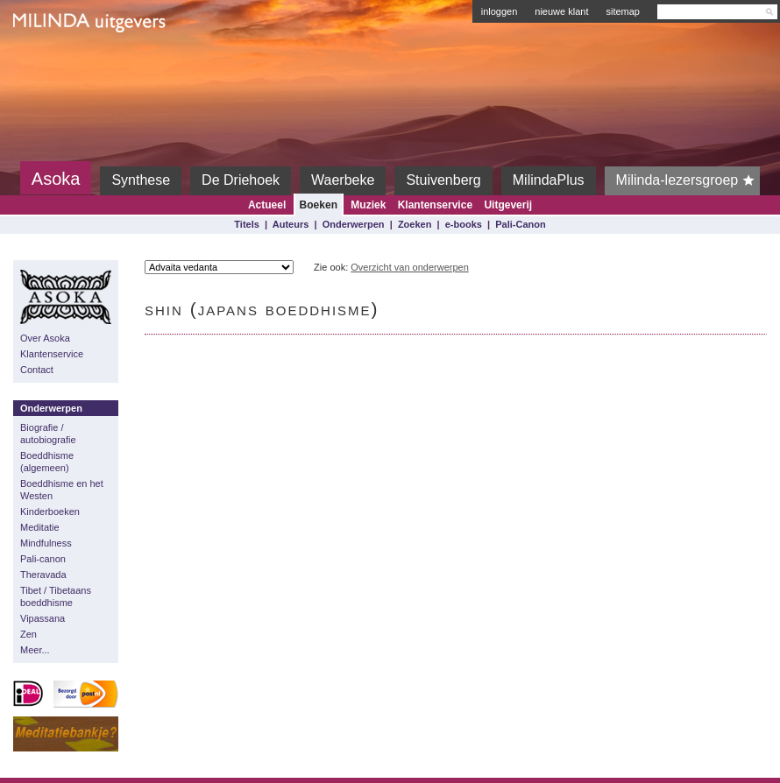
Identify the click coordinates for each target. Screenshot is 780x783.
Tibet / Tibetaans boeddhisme (55, 596)
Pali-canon (43, 559)
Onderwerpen (354, 224)
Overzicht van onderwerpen (410, 267)
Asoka (56, 178)
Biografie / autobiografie (48, 433)
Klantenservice (435, 205)
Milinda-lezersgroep (688, 180)
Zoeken (415, 224)
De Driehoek (241, 180)
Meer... (35, 650)
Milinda (49, 63)
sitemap (623, 11)
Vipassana (42, 618)
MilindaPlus (549, 180)
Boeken (318, 205)
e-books (463, 224)
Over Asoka (45, 338)
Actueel (267, 205)
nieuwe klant (561, 11)
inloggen (499, 11)
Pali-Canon (520, 224)
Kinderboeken (50, 511)
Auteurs (291, 224)
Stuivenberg (443, 180)
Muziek (368, 205)
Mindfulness (46, 543)
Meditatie (40, 527)
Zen (28, 634)
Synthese (140, 180)
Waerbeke (342, 180)
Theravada (43, 574)
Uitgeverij (508, 205)
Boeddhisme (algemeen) (47, 461)
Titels (246, 224)
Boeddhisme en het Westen (61, 489)
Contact (36, 369)
